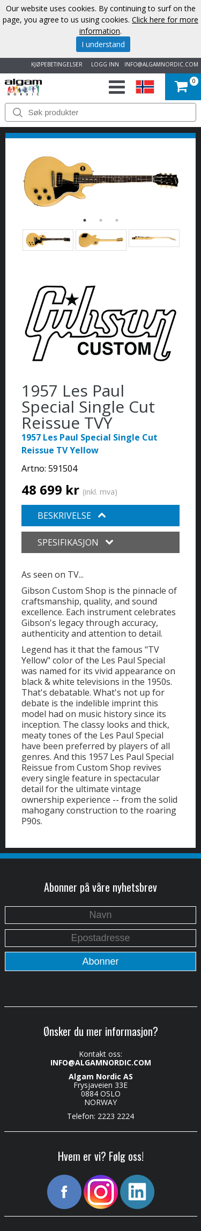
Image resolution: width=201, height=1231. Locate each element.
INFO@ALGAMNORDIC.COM (161, 64)
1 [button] (84, 220)
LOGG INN (103, 64)
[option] (100, 182)
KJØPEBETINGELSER (55, 64)
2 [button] (100, 220)
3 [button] (116, 220)
